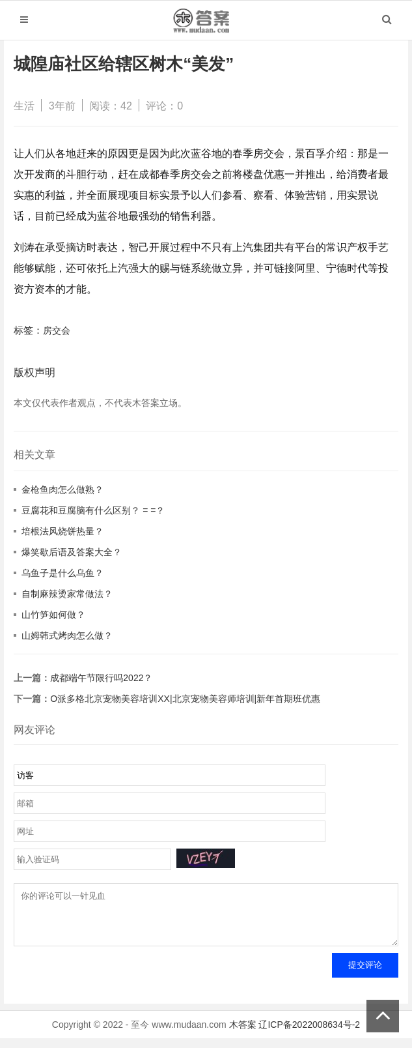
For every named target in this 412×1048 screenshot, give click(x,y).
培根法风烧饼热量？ (62, 531)
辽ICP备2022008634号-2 (309, 1034)
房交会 (56, 330)
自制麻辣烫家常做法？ (67, 594)
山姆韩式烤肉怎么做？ (67, 635)
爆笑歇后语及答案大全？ (71, 552)
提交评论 (365, 975)
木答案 (242, 1034)
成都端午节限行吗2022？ (101, 678)
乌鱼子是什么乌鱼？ (62, 573)
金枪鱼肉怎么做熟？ (62, 489)
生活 (24, 105)
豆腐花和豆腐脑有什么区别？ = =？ (93, 510)
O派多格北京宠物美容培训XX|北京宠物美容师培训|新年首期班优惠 (185, 698)
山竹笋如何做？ (53, 614)
